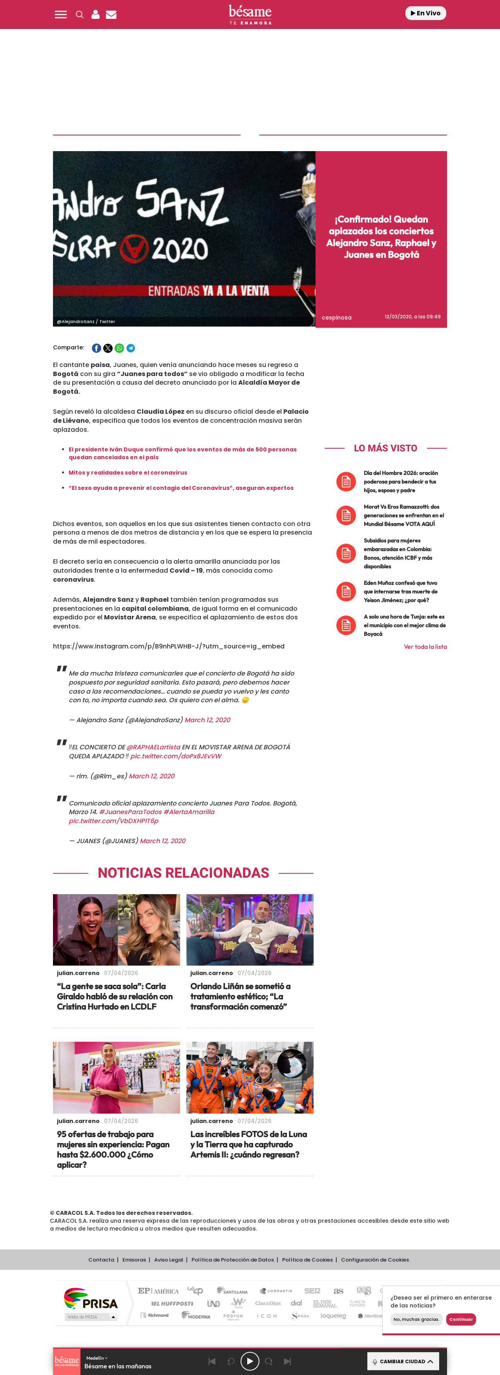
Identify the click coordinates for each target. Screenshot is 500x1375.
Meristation (371, 1314)
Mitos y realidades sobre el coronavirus (128, 471)
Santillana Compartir (276, 1290)
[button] (61, 14)
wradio (237, 1302)
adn (361, 1290)
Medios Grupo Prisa (90, 1315)
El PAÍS (160, 1290)
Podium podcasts (232, 1314)
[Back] (212, 1361)
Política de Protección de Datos (233, 1258)
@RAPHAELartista (153, 745)
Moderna (194, 1314)
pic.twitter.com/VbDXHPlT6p (113, 819)
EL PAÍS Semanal (325, 1302)
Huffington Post (171, 1302)
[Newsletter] (111, 14)
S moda (299, 1314)
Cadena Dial (297, 1302)
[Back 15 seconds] (231, 1361)
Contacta (101, 1258)
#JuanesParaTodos (130, 811)
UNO (214, 1302)
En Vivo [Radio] (426, 13)
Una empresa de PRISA (90, 1297)
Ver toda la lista (425, 645)
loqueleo (334, 1314)
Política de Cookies (307, 1258)
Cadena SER (310, 1290)
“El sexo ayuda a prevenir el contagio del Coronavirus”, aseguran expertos (181, 487)
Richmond (155, 1314)
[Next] (287, 1361)
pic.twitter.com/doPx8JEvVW (175, 755)
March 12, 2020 (207, 718)
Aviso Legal (168, 1258)
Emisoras (134, 1258)
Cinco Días (267, 1302)
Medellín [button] (97, 1358)
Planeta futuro (354, 1302)
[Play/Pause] (250, 1361)
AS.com (335, 1290)
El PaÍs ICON (266, 1314)
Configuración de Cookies (375, 1258)
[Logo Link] (250, 14)
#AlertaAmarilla (188, 811)
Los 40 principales (198, 1290)
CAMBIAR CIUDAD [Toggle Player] (402, 1361)
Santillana (234, 1290)
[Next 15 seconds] (268, 1361)
